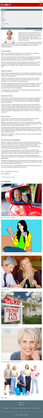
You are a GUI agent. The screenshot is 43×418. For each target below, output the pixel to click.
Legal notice (5, 408)
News (2, 21)
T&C (10, 408)
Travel (2, 25)
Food (2, 15)
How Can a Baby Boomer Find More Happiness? (11, 361)
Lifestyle (3, 19)
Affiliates (29, 408)
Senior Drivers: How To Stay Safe (8, 217)
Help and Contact (22, 408)
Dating (2, 13)
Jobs (39, 408)
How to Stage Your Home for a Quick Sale (9, 325)
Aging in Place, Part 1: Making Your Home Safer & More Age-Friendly (15, 253)
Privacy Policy (15, 408)
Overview (3, 11)
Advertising (34, 408)
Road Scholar (20, 58)
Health (2, 17)
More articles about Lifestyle (8, 177)
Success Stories (4, 23)
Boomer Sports (4, 397)
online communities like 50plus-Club (10, 145)
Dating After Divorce (5, 289)
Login (40, 1)
